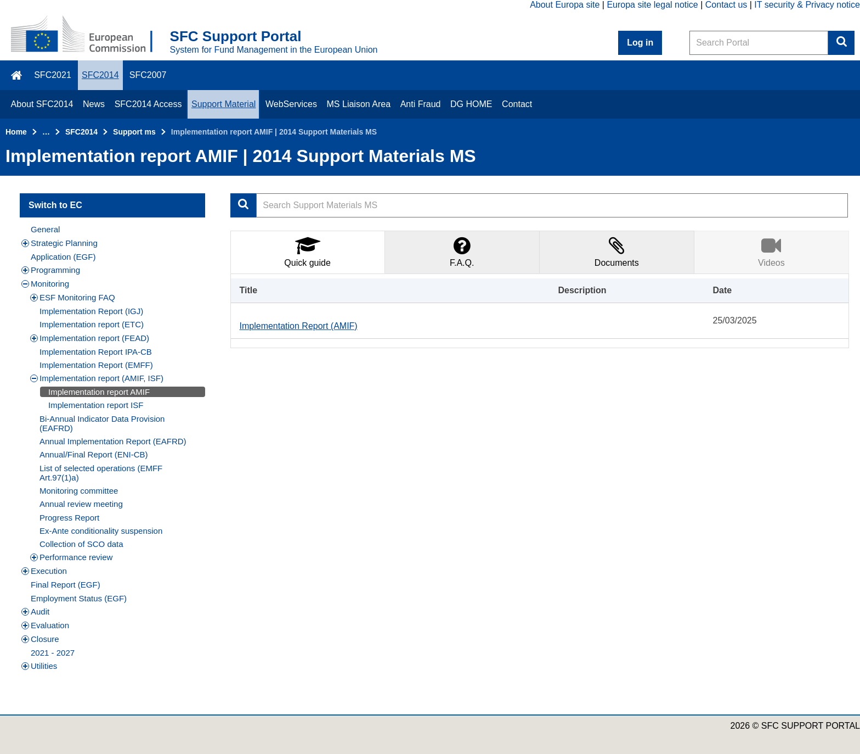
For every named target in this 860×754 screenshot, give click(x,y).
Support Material (223, 104)
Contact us (726, 4)
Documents (617, 251)
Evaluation (45, 625)
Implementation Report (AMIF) (299, 326)
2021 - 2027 (53, 652)
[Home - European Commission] (90, 35)
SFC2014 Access (148, 104)
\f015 (17, 75)
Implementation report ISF (95, 405)
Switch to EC (55, 205)
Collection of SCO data (81, 544)
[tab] (307, 252)
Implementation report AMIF (99, 391)
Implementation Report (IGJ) (91, 311)
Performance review (71, 557)
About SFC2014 (42, 104)
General (45, 229)
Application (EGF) (63, 256)
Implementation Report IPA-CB (95, 351)
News (94, 104)
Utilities (39, 666)
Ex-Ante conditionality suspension (100, 530)
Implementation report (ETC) (91, 324)
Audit (35, 611)
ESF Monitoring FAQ (72, 297)
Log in (640, 42)
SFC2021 (52, 75)
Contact (517, 104)
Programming (50, 270)
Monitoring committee (78, 490)
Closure (40, 639)
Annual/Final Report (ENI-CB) (93, 454)
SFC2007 (148, 75)
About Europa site (564, 4)
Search (841, 43)
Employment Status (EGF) (79, 598)
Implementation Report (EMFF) (96, 365)
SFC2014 (100, 75)
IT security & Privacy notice (807, 4)
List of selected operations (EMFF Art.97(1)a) (100, 472)
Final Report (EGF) (65, 584)
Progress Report (69, 517)
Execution (44, 571)
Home (16, 131)
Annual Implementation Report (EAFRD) (112, 441)
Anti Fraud (420, 104)
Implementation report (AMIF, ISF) (96, 378)
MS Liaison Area (359, 104)
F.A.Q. (462, 251)
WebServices (291, 104)
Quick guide (307, 251)
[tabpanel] (540, 310)
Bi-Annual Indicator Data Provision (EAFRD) (102, 423)
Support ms (134, 131)
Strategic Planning (59, 243)
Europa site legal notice (652, 4)
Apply (243, 205)
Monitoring (45, 283)
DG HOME (471, 104)
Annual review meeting (81, 504)
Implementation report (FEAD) (89, 338)
